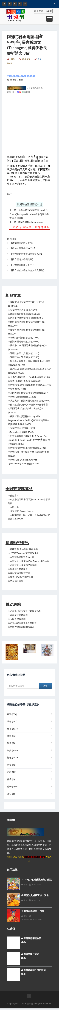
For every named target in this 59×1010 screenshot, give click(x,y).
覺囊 (11, 743)
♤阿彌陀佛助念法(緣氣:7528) (22, 310)
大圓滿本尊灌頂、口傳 (32, 911)
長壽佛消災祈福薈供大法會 (35, 895)
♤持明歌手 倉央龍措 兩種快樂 (23, 549)
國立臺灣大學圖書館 (22, 259)
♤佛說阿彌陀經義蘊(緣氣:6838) (23, 341)
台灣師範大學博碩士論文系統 (26, 254)
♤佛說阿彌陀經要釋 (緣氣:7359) (24, 314)
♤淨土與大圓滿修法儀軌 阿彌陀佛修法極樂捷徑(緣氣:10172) (29, 363)
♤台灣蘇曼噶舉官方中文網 (21, 557)
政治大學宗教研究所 (22, 243)
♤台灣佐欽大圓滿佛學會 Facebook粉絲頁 (28, 561)
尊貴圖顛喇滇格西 (31, 938)
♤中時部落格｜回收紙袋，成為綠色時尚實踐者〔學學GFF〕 (29, 517)
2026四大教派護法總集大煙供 (36, 879)
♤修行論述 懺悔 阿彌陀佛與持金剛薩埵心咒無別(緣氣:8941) (29, 371)
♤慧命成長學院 (15, 581)
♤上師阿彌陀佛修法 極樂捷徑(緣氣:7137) (28, 393)
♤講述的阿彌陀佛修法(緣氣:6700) (24, 381)
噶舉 (12, 721)
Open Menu (49, 19)
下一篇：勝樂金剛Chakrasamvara (26, 222)
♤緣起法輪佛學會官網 (19, 573)
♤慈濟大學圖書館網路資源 (21, 627)
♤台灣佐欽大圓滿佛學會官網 (22, 565)
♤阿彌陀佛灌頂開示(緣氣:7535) (23, 337)
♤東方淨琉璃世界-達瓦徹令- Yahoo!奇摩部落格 (29, 501)
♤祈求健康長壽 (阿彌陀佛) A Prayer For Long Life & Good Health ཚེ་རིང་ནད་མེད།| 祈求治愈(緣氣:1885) (29, 440)
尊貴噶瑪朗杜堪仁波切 (33, 970)
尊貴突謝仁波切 (30, 954)
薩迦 (11, 736)
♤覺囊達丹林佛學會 (18, 569)
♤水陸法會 (13, 507)
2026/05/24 (35, 884)
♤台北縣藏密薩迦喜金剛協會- (22, 623)
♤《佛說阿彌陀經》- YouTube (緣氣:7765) (29, 377)
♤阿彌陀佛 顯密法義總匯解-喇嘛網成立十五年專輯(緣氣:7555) (29, 387)
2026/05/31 (35, 900)
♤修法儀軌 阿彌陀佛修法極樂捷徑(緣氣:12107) (26, 324)
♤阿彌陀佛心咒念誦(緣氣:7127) (23, 357)
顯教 (12, 757)
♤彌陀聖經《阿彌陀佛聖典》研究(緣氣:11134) (26, 304)
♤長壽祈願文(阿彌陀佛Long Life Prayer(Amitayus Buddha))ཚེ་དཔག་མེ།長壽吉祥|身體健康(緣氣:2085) (28, 420)
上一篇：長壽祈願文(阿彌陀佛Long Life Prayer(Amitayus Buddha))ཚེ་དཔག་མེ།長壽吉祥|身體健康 (29, 214)
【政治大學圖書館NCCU (22, 248)
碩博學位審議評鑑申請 (29, 204)
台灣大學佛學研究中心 (23, 265)
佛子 (11, 779)
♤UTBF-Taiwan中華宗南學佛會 (23, 553)
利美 (12, 750)
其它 (11, 793)
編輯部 (13, 786)
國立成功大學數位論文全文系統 (27, 270)
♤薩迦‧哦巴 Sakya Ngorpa (21, 511)
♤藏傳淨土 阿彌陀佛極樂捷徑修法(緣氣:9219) (26, 332)
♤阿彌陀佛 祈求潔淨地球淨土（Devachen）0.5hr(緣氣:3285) (23, 461)
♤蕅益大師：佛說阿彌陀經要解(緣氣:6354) (29, 400)
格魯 (12, 728)
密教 (11, 772)
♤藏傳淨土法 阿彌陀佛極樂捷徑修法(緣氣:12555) (27, 347)
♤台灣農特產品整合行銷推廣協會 (24, 611)
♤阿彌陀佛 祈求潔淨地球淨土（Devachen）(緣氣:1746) (22, 430)
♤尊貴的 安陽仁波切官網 (20, 577)
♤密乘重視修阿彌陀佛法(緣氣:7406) (25, 318)
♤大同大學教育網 (16, 619)
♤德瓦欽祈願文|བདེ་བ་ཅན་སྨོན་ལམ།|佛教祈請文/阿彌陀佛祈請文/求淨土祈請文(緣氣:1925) (28, 408)
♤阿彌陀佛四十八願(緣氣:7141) (23, 353)
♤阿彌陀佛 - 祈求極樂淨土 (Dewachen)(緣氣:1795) (28, 454)
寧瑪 (12, 714)
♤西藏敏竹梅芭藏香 (18, 615)
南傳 (11, 765)
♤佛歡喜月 (13, 495)
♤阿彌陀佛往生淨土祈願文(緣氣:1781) (27, 448)
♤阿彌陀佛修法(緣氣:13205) (22, 396)
